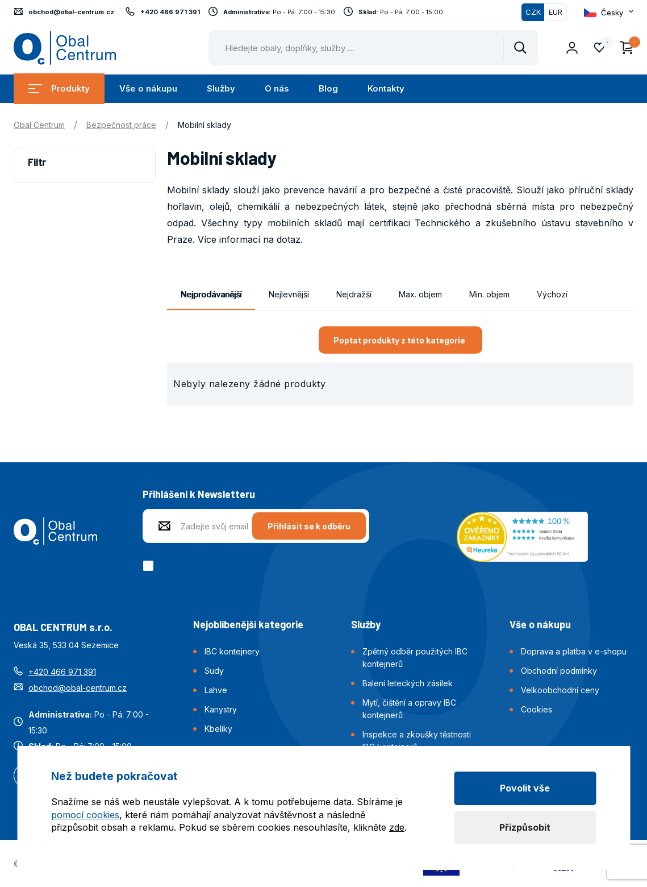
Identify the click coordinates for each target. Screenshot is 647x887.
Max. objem (420, 294)
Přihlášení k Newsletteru (199, 494)
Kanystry (220, 709)
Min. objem (489, 294)
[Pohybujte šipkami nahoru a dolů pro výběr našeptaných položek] (373, 47)
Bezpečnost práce (121, 125)
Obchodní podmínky (559, 670)
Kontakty (386, 88)
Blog (328, 88)
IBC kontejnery (232, 651)
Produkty (59, 88)
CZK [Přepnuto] (533, 11)
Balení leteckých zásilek (407, 683)
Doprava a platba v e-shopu (574, 651)
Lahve (215, 690)
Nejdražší (353, 294)
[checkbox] (150, 565)
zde (396, 827)
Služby (221, 88)
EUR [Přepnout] (555, 11)
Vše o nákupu (148, 88)
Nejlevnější (289, 294)
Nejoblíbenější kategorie (248, 624)
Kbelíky (218, 728)
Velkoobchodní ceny (560, 690)
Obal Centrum (39, 125)
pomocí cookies (85, 814)
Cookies (536, 709)
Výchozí (552, 294)
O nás (277, 88)
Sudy (214, 670)
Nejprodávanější (211, 294)
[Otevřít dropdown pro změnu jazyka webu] (608, 12)
